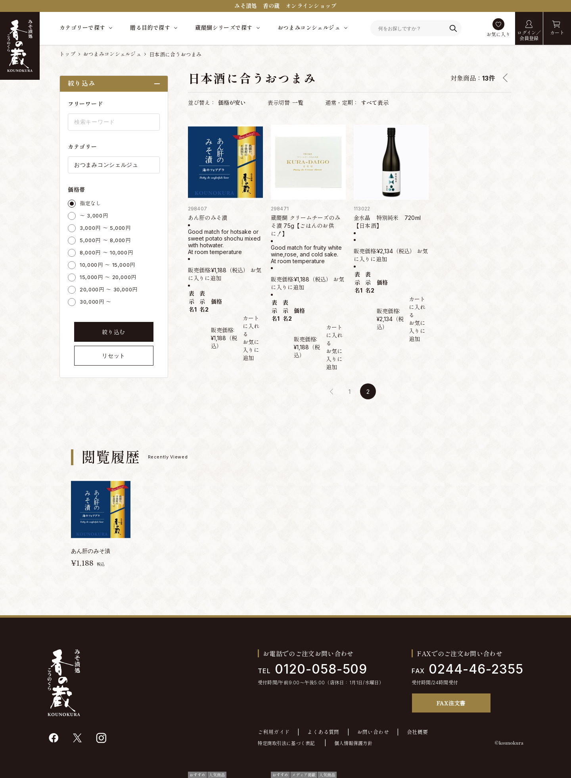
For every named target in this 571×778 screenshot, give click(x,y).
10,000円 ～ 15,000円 (107, 265)
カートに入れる (251, 326)
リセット (113, 355)
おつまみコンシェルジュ (309, 27)
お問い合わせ (373, 732)
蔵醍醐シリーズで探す (223, 27)
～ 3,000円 (94, 215)
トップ (67, 54)
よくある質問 (323, 732)
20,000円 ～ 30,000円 (109, 289)
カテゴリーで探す (82, 27)
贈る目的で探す (150, 27)
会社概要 (417, 732)
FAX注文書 (451, 703)
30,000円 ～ (95, 301)
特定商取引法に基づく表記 (286, 743)
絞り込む (113, 332)
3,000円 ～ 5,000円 (105, 228)
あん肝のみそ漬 (208, 217)
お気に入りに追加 (251, 350)
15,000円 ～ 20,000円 (108, 277)
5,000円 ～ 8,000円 (105, 240)
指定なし (91, 203)
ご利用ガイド (273, 732)
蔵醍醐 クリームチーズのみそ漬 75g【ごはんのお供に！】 (305, 225)
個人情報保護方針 (353, 743)
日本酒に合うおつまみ (175, 54)
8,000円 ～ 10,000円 (106, 252)
